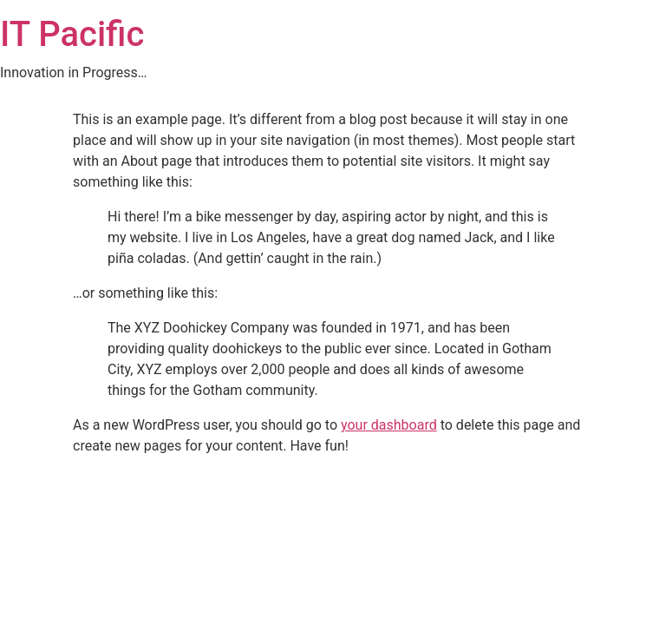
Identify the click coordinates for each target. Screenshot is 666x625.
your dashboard (389, 425)
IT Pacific (72, 34)
